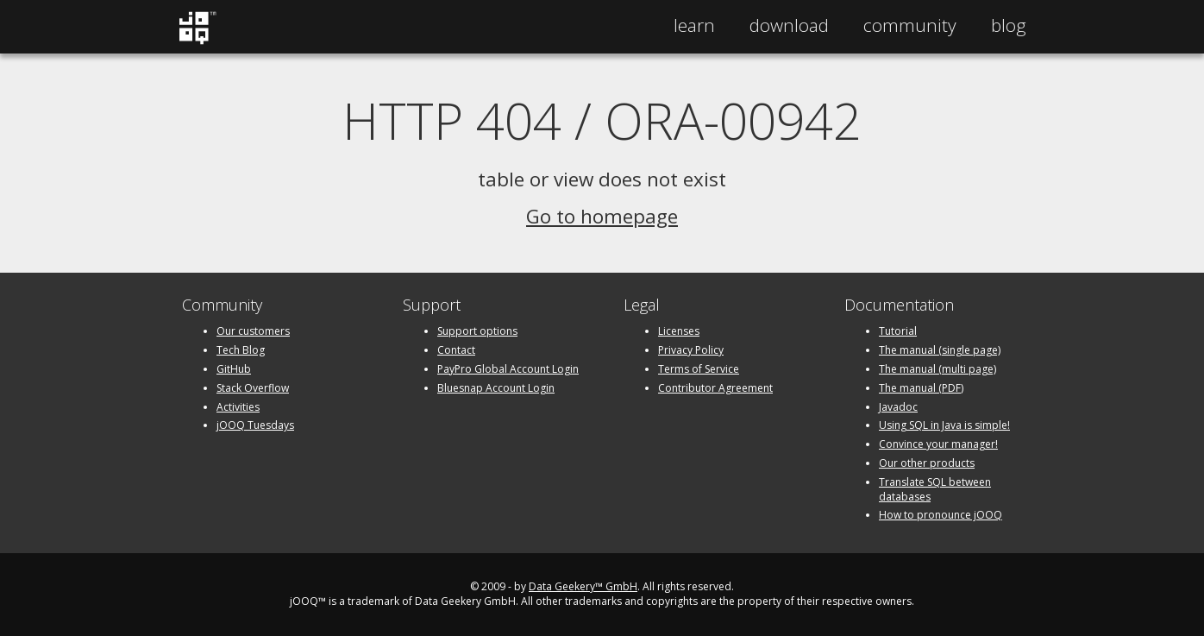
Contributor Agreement (715, 388)
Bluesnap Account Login (496, 388)
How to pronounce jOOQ (940, 514)
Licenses (678, 331)
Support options (477, 331)
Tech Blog (240, 350)
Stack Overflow (252, 388)
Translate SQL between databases (935, 489)
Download (789, 25)
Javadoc (898, 407)
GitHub (233, 369)
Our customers (253, 331)
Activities (238, 407)
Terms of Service (698, 369)
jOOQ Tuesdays (255, 425)
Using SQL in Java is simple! (944, 425)
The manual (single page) (939, 350)
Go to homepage (602, 216)
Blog (1008, 25)
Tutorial (898, 331)
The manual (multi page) (937, 369)
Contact (456, 350)
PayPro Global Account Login (508, 369)
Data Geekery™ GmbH (583, 586)
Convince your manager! (938, 444)
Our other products (927, 463)
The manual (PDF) (921, 388)
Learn (694, 25)
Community (909, 25)
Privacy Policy (691, 350)
